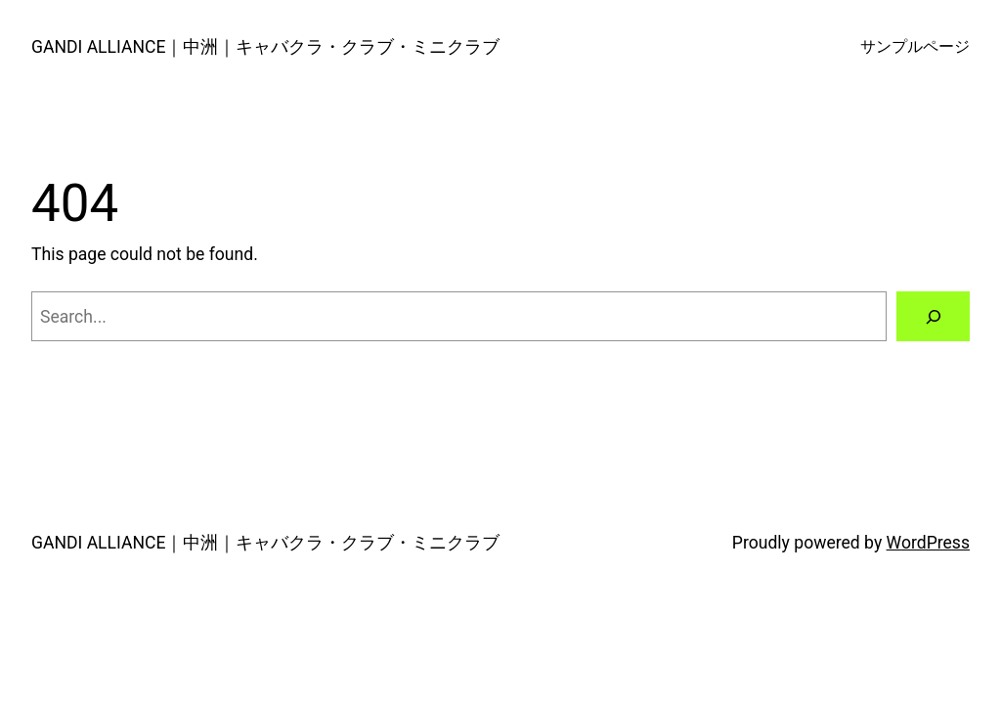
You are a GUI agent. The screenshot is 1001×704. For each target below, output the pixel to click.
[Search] (933, 316)
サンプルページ (915, 47)
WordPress (928, 542)
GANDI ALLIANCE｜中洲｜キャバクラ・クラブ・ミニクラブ (265, 47)
